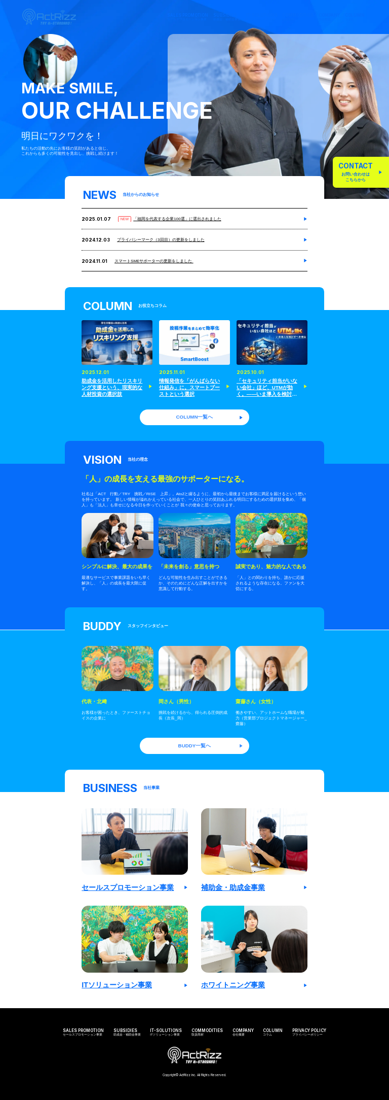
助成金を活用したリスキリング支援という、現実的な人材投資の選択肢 (112, 387)
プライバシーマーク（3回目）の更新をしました (160, 239)
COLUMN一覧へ (210, 417)
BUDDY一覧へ (211, 745)
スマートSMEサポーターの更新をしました (153, 261)
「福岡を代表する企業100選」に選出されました (177, 219)
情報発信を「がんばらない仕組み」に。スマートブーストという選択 (189, 387)
